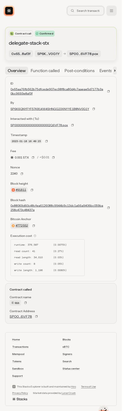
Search (67, 361)
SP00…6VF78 (21, 316)
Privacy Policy (20, 393)
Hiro (73, 386)
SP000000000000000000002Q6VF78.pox (39, 125)
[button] (114, 70)
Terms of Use (88, 386)
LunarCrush (69, 393)
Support (17, 375)
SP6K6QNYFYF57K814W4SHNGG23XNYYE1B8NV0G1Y (50, 109)
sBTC (66, 346)
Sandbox (18, 368)
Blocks (67, 339)
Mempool (18, 354)
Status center (71, 368)
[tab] (16, 70)
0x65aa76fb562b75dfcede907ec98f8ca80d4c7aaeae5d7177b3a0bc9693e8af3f (57, 91)
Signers (67, 354)
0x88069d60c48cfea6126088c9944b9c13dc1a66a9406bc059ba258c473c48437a (57, 208)
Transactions (20, 346)
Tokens (16, 361)
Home (16, 339)
